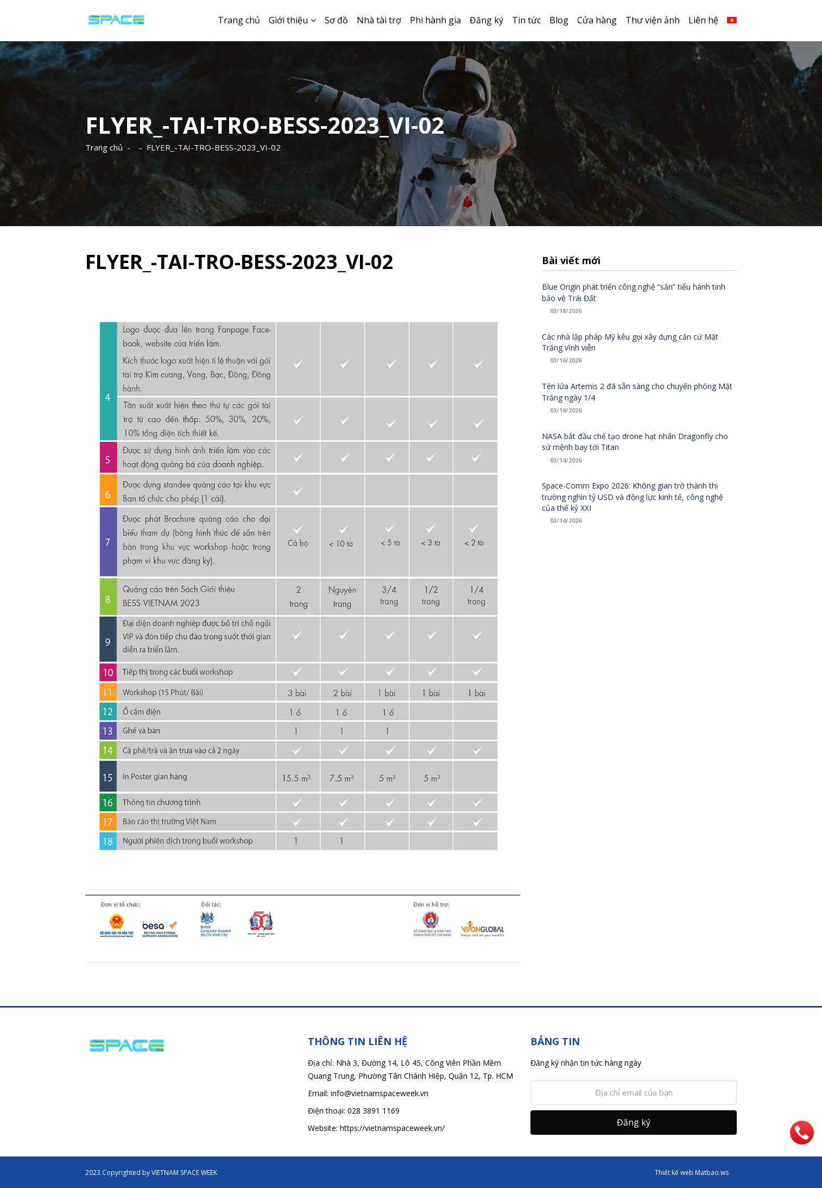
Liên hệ (703, 20)
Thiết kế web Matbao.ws (692, 1172)
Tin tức (526, 20)
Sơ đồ (336, 20)
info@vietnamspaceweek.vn (379, 1093)
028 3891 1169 (373, 1110)
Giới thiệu (288, 20)
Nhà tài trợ (379, 20)
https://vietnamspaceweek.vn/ (392, 1128)
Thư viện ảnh (652, 20)
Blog (558, 20)
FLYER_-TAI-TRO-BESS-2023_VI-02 (214, 147)
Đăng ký (486, 20)
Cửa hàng (597, 20)
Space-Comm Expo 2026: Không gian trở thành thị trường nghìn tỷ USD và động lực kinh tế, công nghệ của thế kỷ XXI (632, 496)
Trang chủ (239, 20)
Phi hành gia (435, 20)
